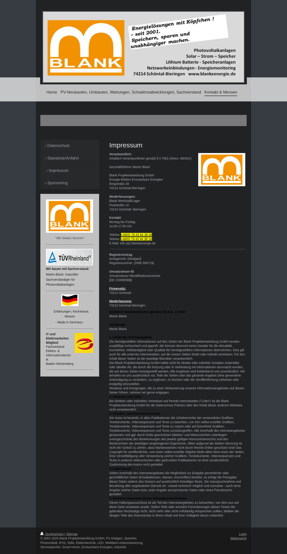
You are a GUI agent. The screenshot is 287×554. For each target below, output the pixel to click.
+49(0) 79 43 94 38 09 (136, 234)
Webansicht (238, 538)
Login (243, 534)
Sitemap (72, 534)
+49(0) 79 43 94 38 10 (136, 239)
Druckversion (52, 534)
